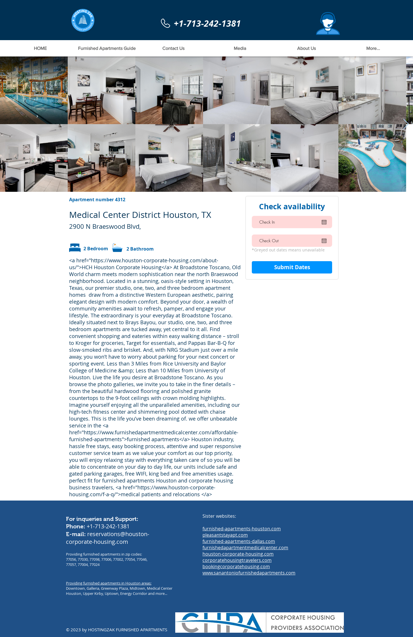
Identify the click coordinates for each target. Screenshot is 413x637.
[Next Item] (406, 124)
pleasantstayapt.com (225, 535)
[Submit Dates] (292, 267)
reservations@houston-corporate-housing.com (107, 538)
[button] (328, 23)
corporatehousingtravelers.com (237, 560)
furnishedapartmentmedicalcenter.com (245, 547)
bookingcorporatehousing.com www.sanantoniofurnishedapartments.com (248, 569)
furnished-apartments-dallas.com (238, 541)
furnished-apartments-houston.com (241, 528)
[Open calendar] (324, 222)
